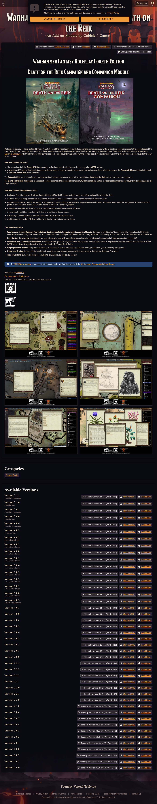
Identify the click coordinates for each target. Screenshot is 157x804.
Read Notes (146, 497)
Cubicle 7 (20, 272)
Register (142, 3)
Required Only (105, 19)
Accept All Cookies (54, 19)
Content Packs (12, 475)
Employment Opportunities (115, 794)
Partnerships (76, 794)
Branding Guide (93, 794)
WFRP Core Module (22, 264)
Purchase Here (103, 47)
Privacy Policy (113, 13)
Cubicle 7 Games (62, 47)
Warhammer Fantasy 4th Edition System (98, 264)
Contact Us (136, 794)
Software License (23, 794)
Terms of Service (59, 794)
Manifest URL (129, 497)
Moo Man (86, 47)
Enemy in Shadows (12, 154)
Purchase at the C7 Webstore (17, 276)
